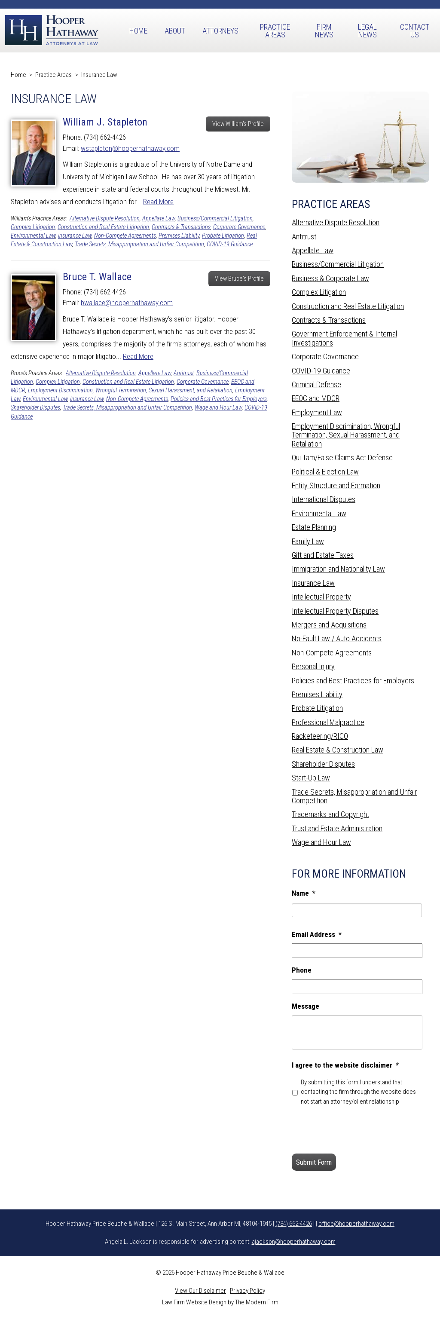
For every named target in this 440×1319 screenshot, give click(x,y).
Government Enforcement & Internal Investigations (344, 338)
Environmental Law (33, 235)
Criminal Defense (316, 384)
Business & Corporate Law (330, 278)
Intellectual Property (321, 596)
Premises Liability (179, 235)
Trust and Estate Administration (337, 828)
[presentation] (357, 1130)
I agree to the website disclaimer (345, 1065)
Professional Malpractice (328, 722)
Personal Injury (313, 666)
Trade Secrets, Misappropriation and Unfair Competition (139, 244)
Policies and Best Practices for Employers (219, 399)
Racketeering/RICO (320, 736)
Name (303, 893)
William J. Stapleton (105, 122)
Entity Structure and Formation (336, 485)
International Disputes (323, 499)
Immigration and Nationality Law (338, 568)
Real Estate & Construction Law (337, 749)
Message (305, 1006)
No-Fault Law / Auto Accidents (337, 638)
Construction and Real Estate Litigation (103, 227)
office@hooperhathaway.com (356, 1223)
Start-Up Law (311, 777)
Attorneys (220, 30)
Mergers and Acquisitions (329, 624)
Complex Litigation (33, 227)
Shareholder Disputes (35, 407)
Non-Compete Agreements (125, 235)
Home (138, 30)
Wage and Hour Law (218, 407)
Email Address (317, 934)
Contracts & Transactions (181, 227)
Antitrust (184, 373)
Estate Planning (314, 527)
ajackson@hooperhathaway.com (294, 1242)
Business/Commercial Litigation (215, 218)
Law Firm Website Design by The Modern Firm (220, 1302)
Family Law (308, 541)
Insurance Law (75, 235)
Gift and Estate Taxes (323, 555)
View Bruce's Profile (239, 278)
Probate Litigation (223, 235)
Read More (158, 201)
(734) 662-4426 (293, 1223)
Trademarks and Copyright (330, 814)
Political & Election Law (325, 471)
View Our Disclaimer (200, 1291)
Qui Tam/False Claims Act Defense (342, 457)
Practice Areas (275, 30)
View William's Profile (238, 124)
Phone (302, 970)
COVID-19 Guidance (230, 244)
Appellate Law (158, 218)
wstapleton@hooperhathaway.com (130, 148)
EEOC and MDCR (315, 398)
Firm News (324, 30)
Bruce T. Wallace (97, 277)
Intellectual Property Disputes (335, 610)
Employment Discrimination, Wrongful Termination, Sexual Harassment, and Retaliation (130, 390)
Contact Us (414, 30)
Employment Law (317, 412)
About (175, 30)
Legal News (367, 30)
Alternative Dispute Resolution (105, 218)
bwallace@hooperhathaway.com (127, 302)
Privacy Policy (247, 1291)
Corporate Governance (239, 227)
